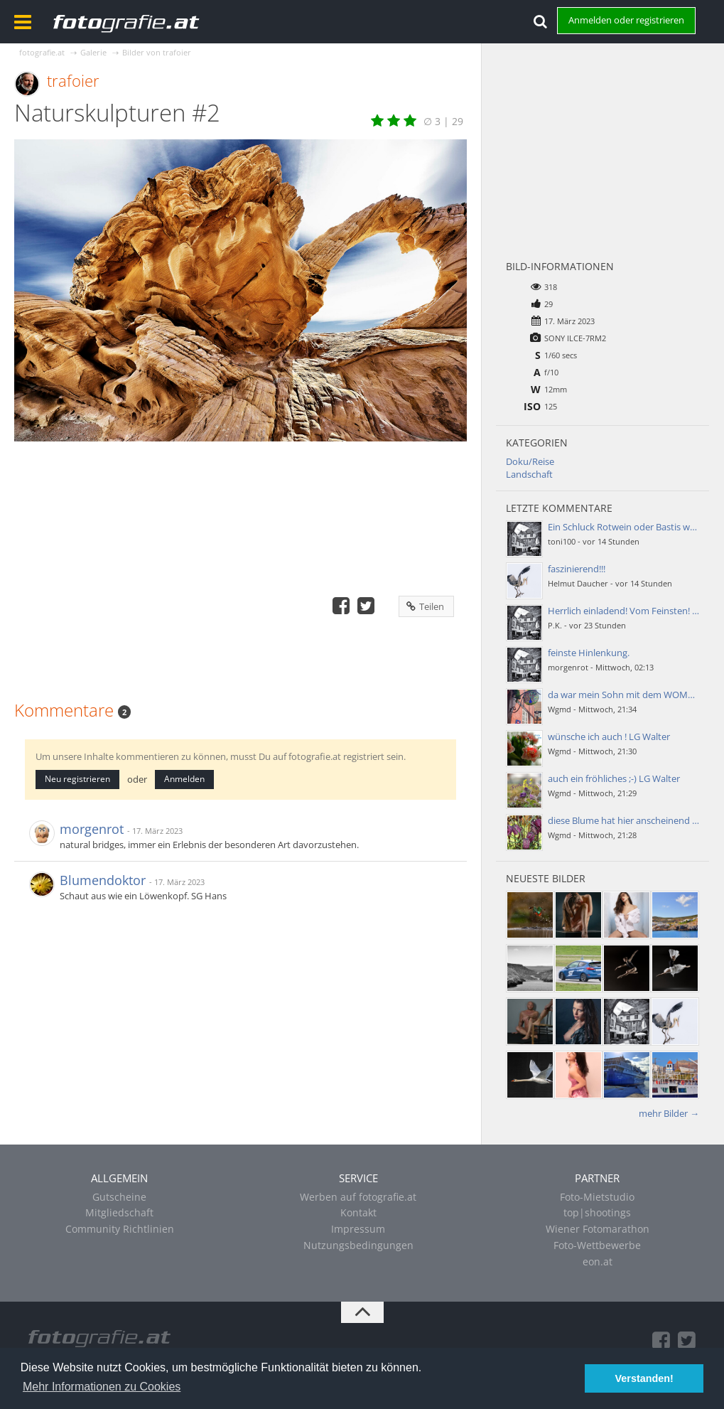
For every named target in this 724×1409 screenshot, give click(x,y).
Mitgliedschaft (119, 1212)
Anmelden (184, 779)
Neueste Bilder (545, 878)
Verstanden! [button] (644, 1378)
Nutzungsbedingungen (358, 1245)
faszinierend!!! (576, 568)
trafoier (73, 80)
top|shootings (597, 1212)
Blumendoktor (103, 880)
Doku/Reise (530, 461)
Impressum (358, 1229)
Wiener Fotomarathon (597, 1229)
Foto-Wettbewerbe (597, 1245)
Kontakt (358, 1212)
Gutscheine (119, 1197)
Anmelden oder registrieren (626, 20)
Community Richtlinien (119, 1229)
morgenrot (92, 828)
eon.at (597, 1261)
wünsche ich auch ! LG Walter (609, 736)
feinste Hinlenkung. (589, 652)
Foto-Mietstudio (597, 1197)
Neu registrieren (77, 779)
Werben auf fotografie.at (358, 1197)
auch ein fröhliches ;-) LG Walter (614, 778)
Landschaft (529, 474)
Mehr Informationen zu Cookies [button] (101, 1387)
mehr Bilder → (669, 1113)
